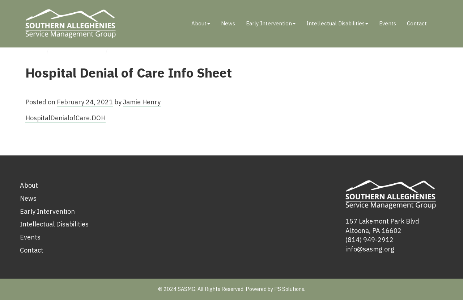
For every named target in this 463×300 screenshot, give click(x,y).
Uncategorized (78, 50)
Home (33, 50)
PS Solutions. (289, 289)
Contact (417, 23)
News (228, 23)
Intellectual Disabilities (337, 23)
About (200, 23)
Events (387, 23)
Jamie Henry (142, 102)
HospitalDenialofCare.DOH (65, 118)
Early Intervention (271, 23)
